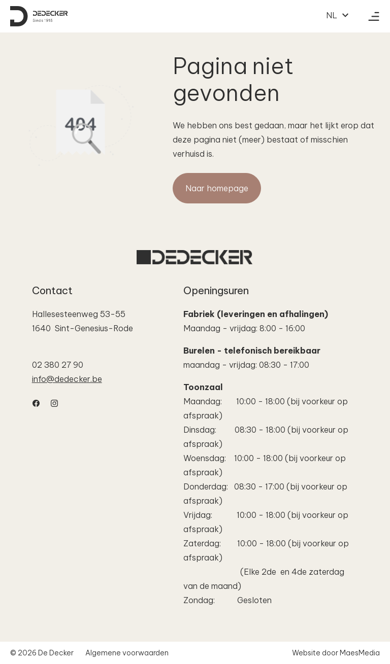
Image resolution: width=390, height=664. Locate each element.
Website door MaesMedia (336, 652)
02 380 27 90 (57, 365)
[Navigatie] (374, 16)
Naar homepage (216, 188)
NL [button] (337, 15)
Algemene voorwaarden (127, 652)
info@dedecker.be (67, 379)
